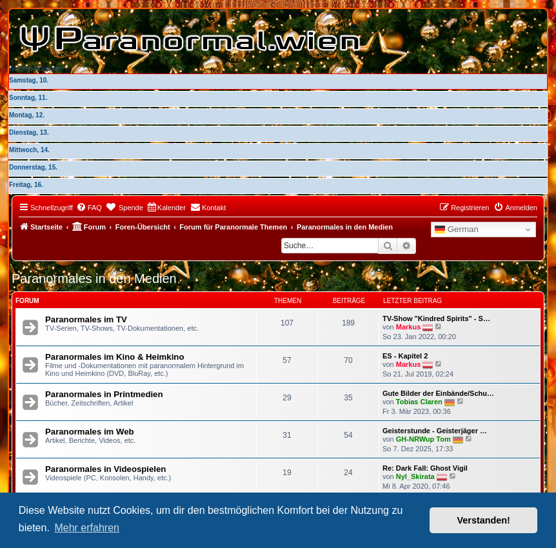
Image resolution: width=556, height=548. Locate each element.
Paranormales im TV (86, 319)
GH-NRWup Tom (423, 438)
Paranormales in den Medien (94, 278)
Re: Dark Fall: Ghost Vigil (425, 468)
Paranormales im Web (89, 431)
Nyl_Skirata (415, 476)
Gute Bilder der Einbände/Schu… (438, 393)
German (457, 229)
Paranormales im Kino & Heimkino (114, 357)
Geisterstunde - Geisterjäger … (434, 431)
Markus (408, 326)
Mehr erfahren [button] (86, 527)
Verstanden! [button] (483, 520)
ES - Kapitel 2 (405, 356)
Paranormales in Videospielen (105, 469)
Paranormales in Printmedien (104, 394)
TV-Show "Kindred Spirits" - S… (436, 318)
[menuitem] (89, 207)
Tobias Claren (419, 401)
